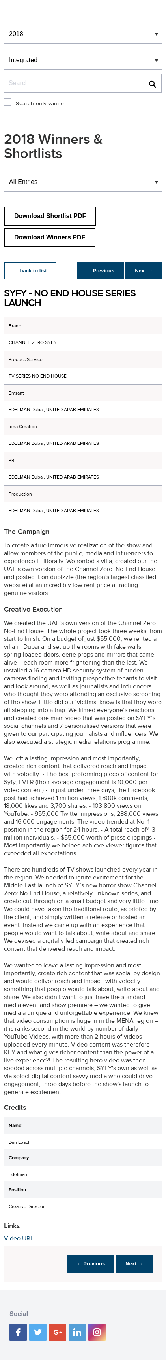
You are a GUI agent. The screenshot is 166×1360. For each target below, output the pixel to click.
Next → (144, 271)
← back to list (30, 271)
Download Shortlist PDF (50, 216)
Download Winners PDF (49, 237)
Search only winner (41, 103)
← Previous (100, 271)
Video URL (19, 1238)
